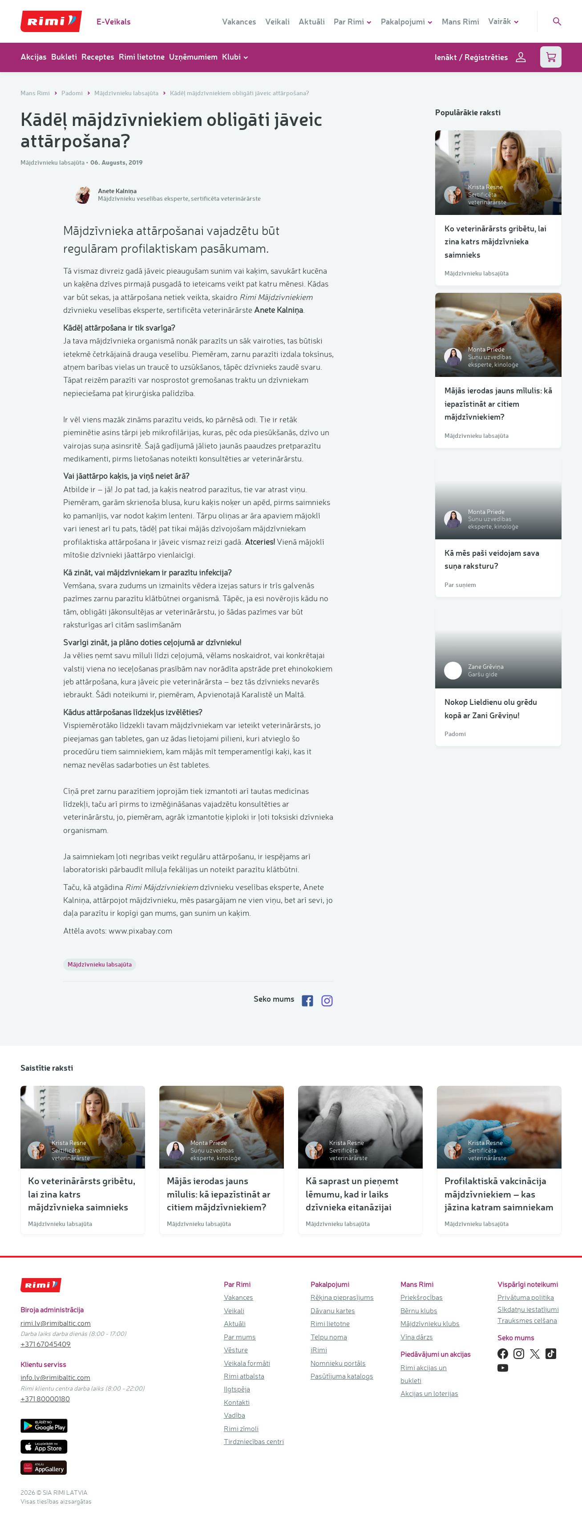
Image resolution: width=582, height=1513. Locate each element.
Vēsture (236, 1349)
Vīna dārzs (416, 1336)
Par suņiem (460, 585)
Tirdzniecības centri (254, 1441)
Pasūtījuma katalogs (342, 1375)
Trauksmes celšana (527, 1320)
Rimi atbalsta (244, 1375)
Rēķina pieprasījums (342, 1297)
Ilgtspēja (237, 1388)
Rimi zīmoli (241, 1428)
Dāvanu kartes (333, 1310)
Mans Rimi (460, 21)
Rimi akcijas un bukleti (423, 1373)
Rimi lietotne (142, 56)
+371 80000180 (45, 1398)
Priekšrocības (421, 1297)
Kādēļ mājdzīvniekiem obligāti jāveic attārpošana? (239, 93)
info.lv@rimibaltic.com (55, 1377)
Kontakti (237, 1402)
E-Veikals (114, 21)
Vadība (234, 1415)
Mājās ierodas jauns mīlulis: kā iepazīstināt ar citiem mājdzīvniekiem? (498, 403)
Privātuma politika (525, 1297)
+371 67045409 (45, 1343)
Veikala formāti (247, 1362)
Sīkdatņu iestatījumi (528, 1309)
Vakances (239, 21)
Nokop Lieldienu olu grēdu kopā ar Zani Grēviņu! (491, 708)
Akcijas (33, 56)
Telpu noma (329, 1336)
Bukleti (64, 56)
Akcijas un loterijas (429, 1393)
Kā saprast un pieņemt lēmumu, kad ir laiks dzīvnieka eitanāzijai (352, 1193)
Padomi (72, 93)
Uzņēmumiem (193, 56)
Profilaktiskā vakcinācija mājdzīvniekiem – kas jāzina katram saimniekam (499, 1193)
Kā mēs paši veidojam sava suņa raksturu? (492, 559)
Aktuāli (312, 21)
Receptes (97, 56)
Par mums (240, 1336)
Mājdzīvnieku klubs (430, 1323)
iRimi (319, 1349)
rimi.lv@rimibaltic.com (55, 1323)
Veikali (277, 21)
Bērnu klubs (418, 1310)
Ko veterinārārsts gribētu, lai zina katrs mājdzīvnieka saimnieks (495, 241)
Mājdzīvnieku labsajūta (127, 93)
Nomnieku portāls (338, 1362)
